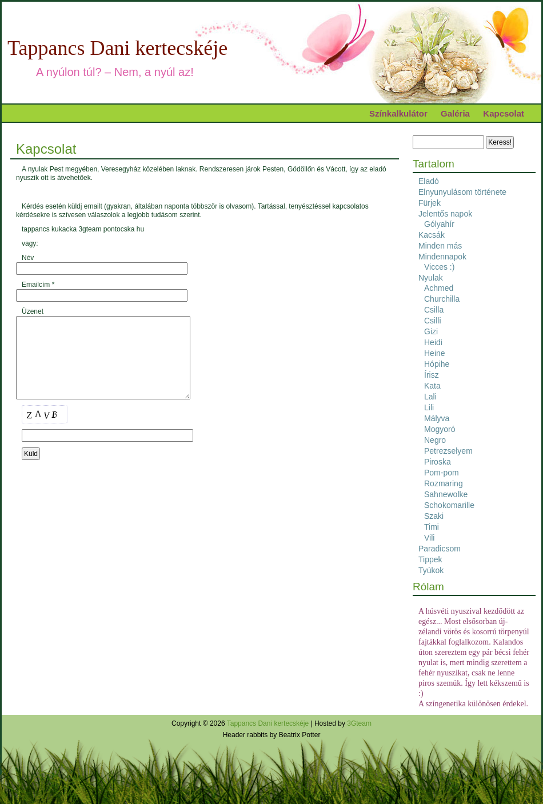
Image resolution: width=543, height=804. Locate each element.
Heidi (433, 342)
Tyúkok (431, 570)
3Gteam (359, 723)
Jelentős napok (445, 213)
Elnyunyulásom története (462, 192)
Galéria (455, 113)
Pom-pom (441, 472)
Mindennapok (442, 256)
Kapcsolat (503, 113)
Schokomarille (449, 505)
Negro (435, 440)
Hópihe (436, 364)
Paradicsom (439, 548)
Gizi (431, 331)
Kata (432, 385)
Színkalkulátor (398, 113)
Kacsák (431, 234)
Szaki (434, 516)
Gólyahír (439, 224)
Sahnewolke (446, 494)
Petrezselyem (448, 450)
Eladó (428, 181)
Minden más (440, 245)
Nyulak (430, 277)
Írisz (431, 374)
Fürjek (429, 202)
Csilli (432, 320)
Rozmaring (443, 483)
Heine (434, 353)
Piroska (437, 461)
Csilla (434, 309)
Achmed (438, 288)
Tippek (430, 559)
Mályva (436, 418)
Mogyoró (439, 429)
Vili (429, 537)
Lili (429, 407)
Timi (431, 526)
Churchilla (442, 298)
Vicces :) (439, 266)
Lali (430, 396)
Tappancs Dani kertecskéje (117, 48)
